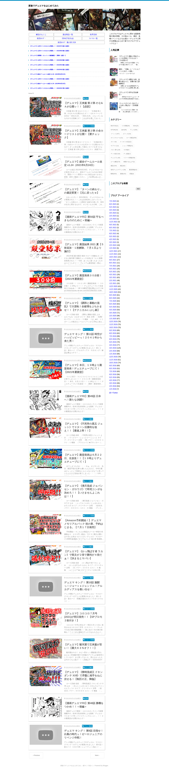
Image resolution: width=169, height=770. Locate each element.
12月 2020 (113, 286)
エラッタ (127, 134)
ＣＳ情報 (126, 126)
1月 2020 (112, 319)
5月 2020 (112, 307)
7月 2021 (112, 266)
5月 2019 (112, 342)
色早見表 (93, 34)
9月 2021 (112, 260)
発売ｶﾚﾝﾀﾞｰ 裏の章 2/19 (67, 42)
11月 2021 (113, 254)
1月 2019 (112, 354)
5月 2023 (112, 207)
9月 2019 (112, 330)
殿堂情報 (133, 169)
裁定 (114, 166)
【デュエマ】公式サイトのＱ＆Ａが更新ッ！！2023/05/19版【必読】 (50, 65)
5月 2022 (112, 236)
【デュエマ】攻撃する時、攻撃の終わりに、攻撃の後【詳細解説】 (129, 81)
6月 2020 (112, 304)
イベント (115, 134)
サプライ (115, 146)
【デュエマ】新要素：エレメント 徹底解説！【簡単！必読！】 (48, 55)
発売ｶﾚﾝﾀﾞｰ (41, 38)
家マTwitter (113, 393)
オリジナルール (117, 138)
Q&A (124, 130)
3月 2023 (112, 213)
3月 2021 (112, 277)
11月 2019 (113, 324)
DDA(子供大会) (68, 38)
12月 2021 (113, 251)
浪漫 (131, 173)
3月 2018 (112, 383)
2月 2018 (112, 386)
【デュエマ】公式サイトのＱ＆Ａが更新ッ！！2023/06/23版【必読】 (50, 51)
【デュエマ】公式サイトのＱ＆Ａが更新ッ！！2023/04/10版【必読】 (50, 79)
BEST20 (114, 126)
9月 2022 (112, 225)
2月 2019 (112, 351)
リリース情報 (129, 158)
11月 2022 (113, 222)
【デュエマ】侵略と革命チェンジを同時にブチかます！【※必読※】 (129, 58)
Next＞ (97, 755)
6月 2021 (112, 269)
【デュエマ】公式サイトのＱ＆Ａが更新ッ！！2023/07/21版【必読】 (50, 46)
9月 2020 (112, 295)
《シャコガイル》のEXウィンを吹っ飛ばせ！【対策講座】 (129, 105)
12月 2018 (113, 357)
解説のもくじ (41, 34)
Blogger (105, 765)
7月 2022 (112, 230)
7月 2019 (112, 336)
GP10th (114, 130)
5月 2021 (112, 272)
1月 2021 (112, 283)
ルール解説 (115, 162)
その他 (126, 150)
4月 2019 (112, 345)
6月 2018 (112, 374)
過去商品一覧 (68, 34)
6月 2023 (112, 204)
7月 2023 (112, 201)
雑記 (122, 166)
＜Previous (36, 755)
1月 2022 (112, 248)
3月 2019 (112, 348)
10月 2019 (113, 327)
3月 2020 (112, 313)
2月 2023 (112, 216)
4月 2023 (112, 210)
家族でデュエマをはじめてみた (43, 6)
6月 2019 (112, 339)
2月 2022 (112, 245)
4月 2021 (112, 274)
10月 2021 (113, 257)
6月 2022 (112, 233)
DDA (136, 126)
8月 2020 (112, 298)
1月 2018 (112, 389)
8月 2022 (112, 227)
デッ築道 (127, 154)
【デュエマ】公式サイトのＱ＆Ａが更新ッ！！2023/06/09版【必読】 (50, 60)
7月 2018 (112, 371)
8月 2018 (112, 368)
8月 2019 (112, 333)
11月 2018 (113, 360)
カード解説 (131, 138)
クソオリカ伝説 (125, 142)
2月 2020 (112, 316)
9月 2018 (112, 365)
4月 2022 (112, 239)
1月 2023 (112, 219)
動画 (114, 173)
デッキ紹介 (115, 154)
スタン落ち (115, 150)
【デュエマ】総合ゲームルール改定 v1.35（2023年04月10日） (48, 83)
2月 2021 (112, 280)
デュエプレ (115, 158)
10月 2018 (113, 363)
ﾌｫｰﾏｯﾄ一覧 (93, 38)
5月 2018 (112, 377)
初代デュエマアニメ (118, 169)
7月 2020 (112, 301)
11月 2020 (113, 289)
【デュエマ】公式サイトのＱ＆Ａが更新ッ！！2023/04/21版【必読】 (50, 69)
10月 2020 (113, 292)
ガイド (114, 142)
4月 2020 (112, 310)
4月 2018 (112, 380)
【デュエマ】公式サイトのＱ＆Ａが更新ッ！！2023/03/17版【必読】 (50, 88)
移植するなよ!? (129, 162)
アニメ (133, 130)
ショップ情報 (127, 146)
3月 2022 (112, 242)
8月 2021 (112, 263)
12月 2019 (113, 321)
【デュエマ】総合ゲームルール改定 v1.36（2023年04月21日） (48, 74)
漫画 (123, 173)
